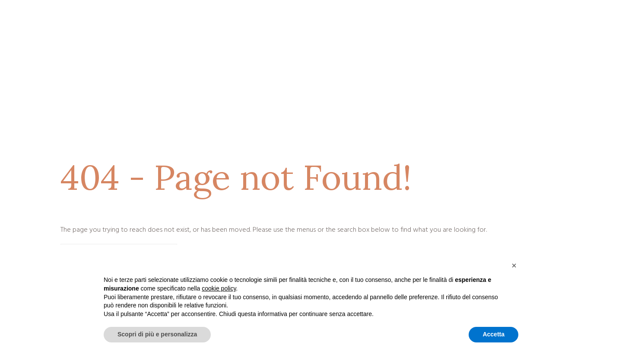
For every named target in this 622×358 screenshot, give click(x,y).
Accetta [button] (493, 334)
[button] (514, 265)
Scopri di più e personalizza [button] (157, 334)
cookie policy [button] (219, 288)
